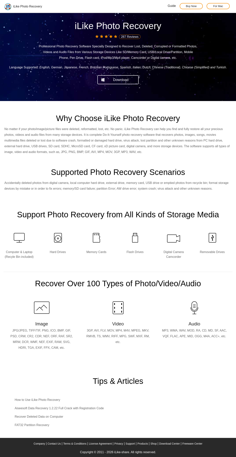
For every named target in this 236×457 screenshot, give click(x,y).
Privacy (118, 443)
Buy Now (191, 6)
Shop (153, 443)
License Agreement (100, 443)
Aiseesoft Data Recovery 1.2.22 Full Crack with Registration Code (59, 408)
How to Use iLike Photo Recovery (37, 399)
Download (121, 80)
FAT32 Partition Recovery (32, 425)
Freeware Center (192, 443)
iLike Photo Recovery (23, 6)
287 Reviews (130, 36)
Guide (172, 5)
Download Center (169, 443)
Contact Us (54, 443)
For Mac (218, 6)
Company (39, 443)
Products (142, 443)
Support (130, 443)
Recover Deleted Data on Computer (39, 416)
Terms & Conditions (74, 443)
